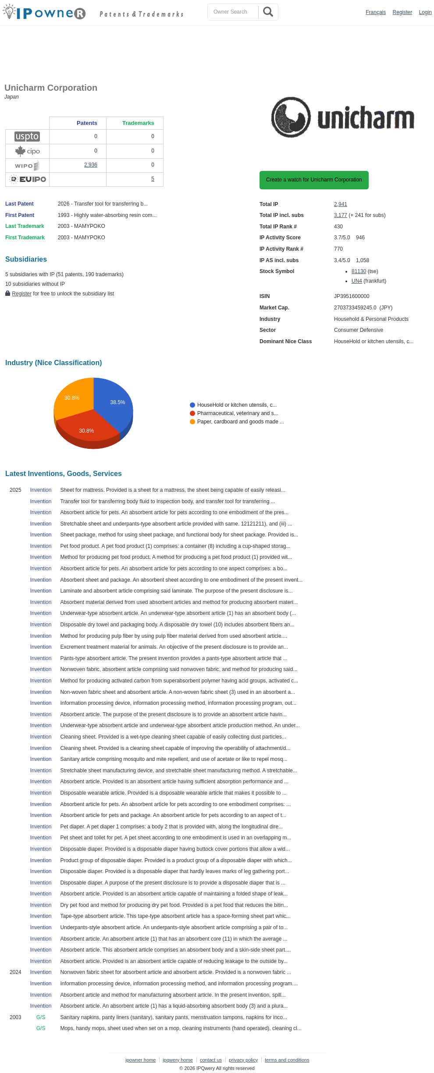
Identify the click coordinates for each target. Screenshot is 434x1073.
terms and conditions (287, 1059)
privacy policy (243, 1059)
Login (425, 12)
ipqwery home (177, 1059)
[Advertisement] (219, 50)
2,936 (90, 165)
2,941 (340, 204)
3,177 (340, 215)
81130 (359, 271)
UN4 (357, 281)
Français (376, 12)
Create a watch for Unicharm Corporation (314, 180)
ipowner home (140, 1059)
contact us (211, 1059)
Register (403, 12)
